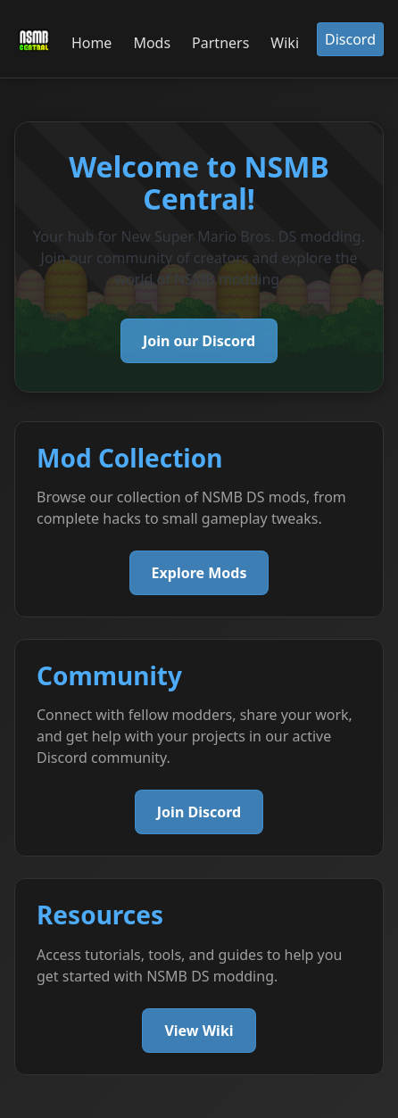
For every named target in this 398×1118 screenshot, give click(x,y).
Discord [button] (350, 39)
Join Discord (199, 812)
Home (91, 43)
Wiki (284, 43)
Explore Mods (199, 573)
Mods (151, 43)
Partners (220, 43)
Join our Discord (199, 341)
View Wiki (198, 1030)
